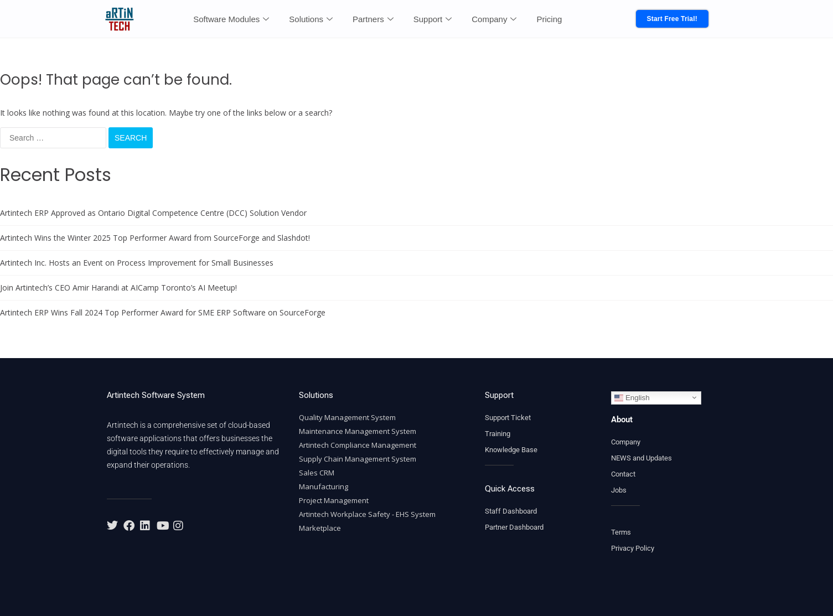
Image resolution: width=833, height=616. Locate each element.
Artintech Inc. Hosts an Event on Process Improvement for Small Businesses (136, 262)
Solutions (311, 19)
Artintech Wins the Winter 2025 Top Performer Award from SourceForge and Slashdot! (155, 237)
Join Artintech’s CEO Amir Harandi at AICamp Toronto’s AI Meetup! (118, 287)
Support (432, 19)
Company (494, 19)
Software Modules (231, 19)
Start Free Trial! (672, 19)
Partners (373, 19)
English (631, 397)
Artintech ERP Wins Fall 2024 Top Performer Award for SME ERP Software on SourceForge (162, 312)
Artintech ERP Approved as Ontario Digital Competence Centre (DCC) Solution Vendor (153, 213)
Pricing (549, 19)
